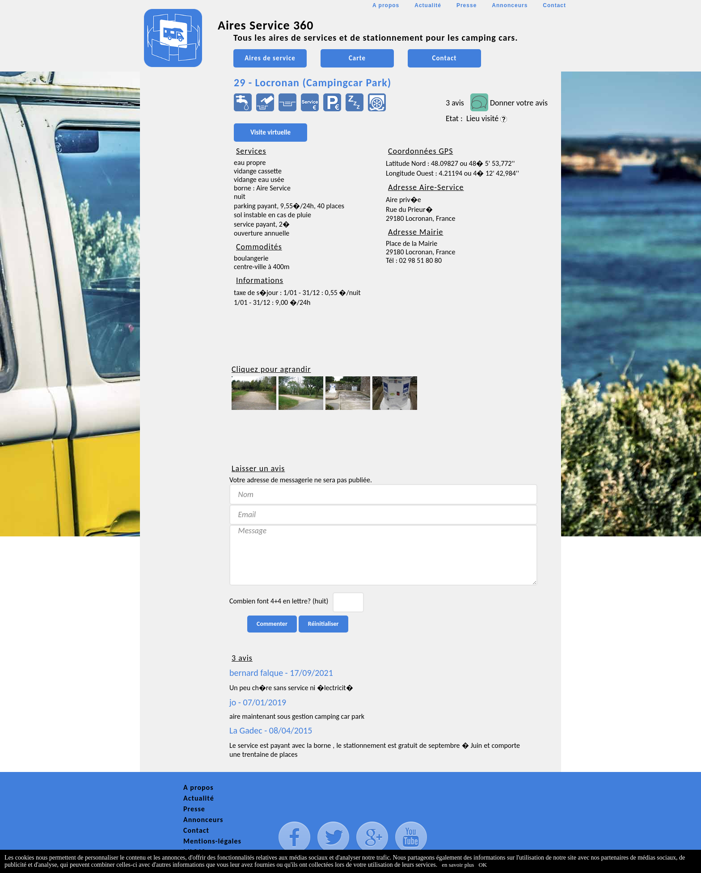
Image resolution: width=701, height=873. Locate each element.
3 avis (455, 103)
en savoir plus (458, 864)
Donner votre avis (519, 103)
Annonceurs (510, 5)
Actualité (427, 5)
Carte (357, 58)
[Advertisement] (180, 266)
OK (482, 864)
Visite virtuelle (270, 132)
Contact (554, 5)
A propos (385, 5)
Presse (466, 5)
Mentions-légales (212, 841)
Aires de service (270, 58)
